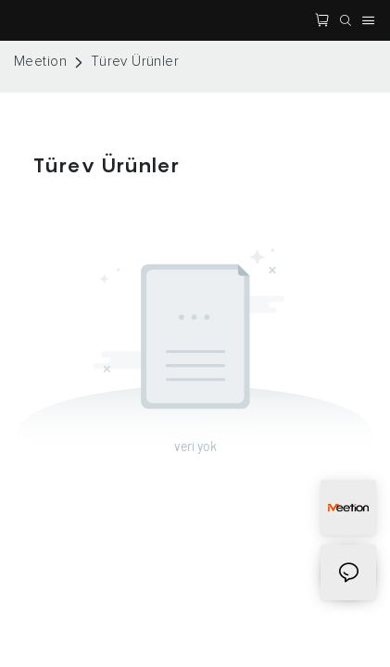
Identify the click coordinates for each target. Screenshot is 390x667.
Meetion (40, 62)
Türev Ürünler (135, 62)
